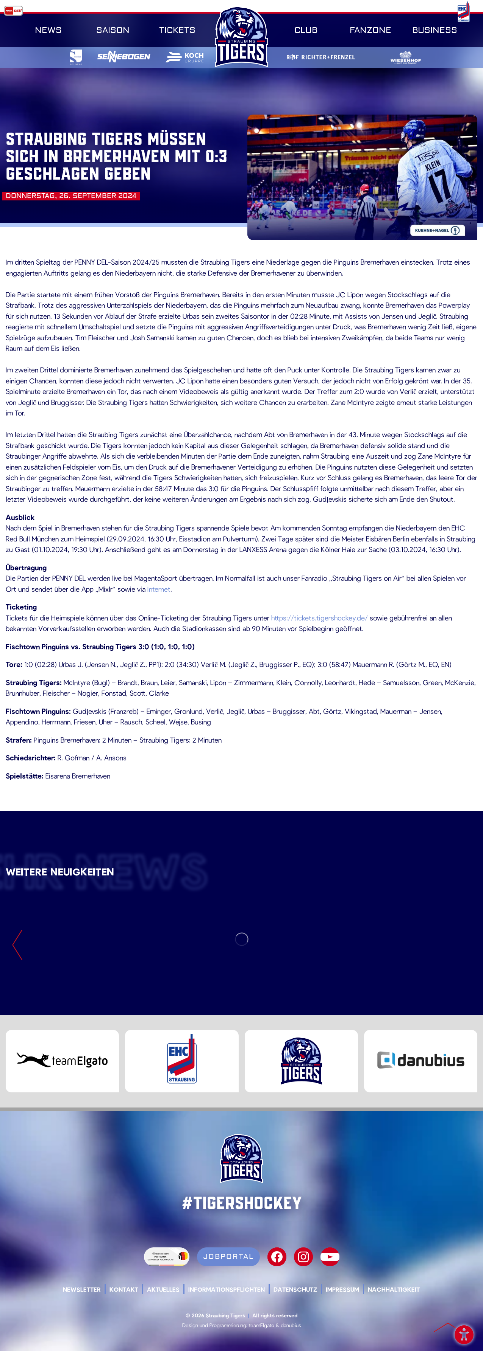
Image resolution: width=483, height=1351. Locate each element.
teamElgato (261, 1325)
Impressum (342, 1289)
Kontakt (123, 1289)
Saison (113, 30)
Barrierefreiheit (464, 1333)
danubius (291, 1325)
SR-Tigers (242, 36)
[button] (16, 1334)
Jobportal (228, 1256)
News (48, 30)
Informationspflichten (226, 1289)
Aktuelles (163, 1289)
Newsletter (82, 1289)
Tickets (177, 30)
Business (434, 30)
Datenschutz (295, 1289)
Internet (158, 589)
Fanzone (370, 30)
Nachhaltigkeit (394, 1289)
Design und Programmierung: (214, 1325)
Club (305, 30)
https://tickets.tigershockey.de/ (319, 617)
